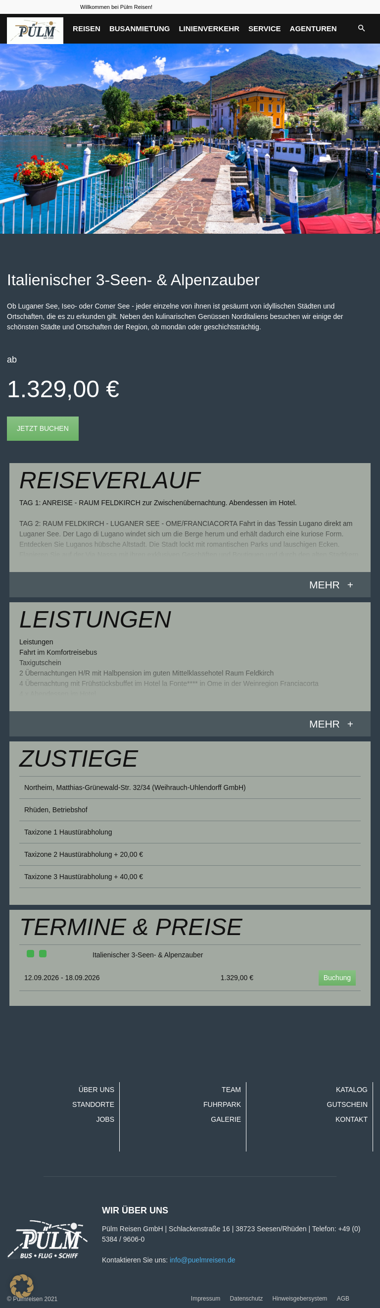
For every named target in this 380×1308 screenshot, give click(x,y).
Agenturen (313, 28)
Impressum (205, 1298)
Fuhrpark (222, 1104)
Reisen (86, 28)
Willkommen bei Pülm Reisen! (116, 7)
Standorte (93, 1104)
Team (231, 1090)
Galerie (226, 1119)
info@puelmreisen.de (203, 1260)
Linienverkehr (209, 28)
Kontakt (351, 1119)
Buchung (337, 978)
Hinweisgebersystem (300, 1298)
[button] (361, 29)
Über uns (96, 1090)
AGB (343, 1298)
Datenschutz (246, 1298)
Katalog (352, 1090)
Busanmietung (139, 28)
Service (264, 28)
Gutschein (347, 1104)
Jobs (105, 1119)
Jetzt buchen (43, 428)
